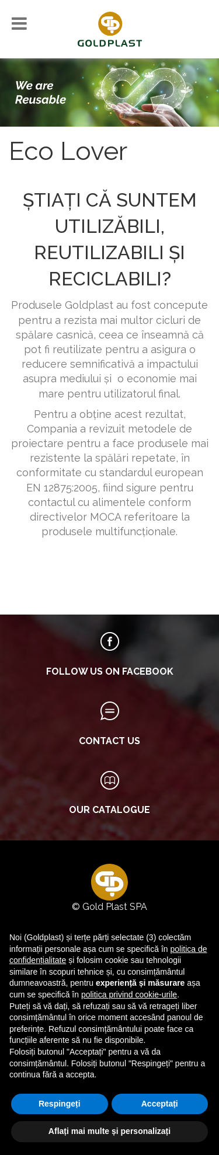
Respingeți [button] (60, 1103)
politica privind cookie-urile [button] (129, 994)
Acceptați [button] (159, 1103)
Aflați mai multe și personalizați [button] (109, 1131)
